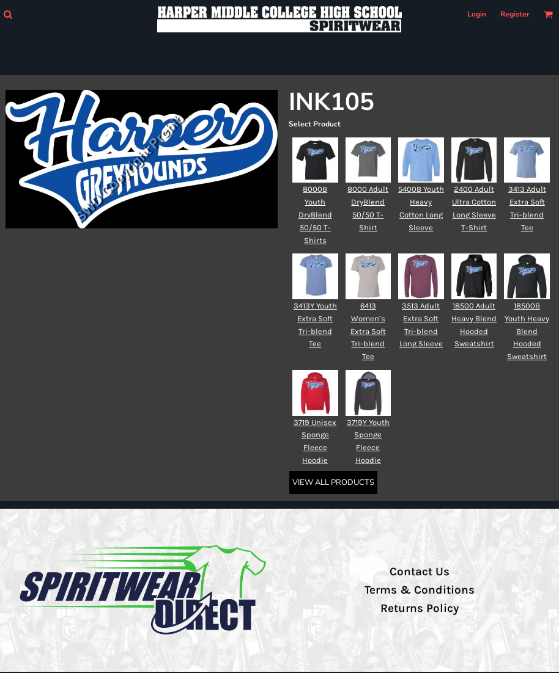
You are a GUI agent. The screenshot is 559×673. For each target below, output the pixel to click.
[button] (7, 14)
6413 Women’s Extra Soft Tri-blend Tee (368, 331)
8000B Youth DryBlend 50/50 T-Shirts (315, 214)
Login (476, 14)
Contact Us (420, 571)
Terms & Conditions (420, 590)
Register (515, 14)
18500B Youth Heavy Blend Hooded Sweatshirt (527, 331)
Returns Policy (419, 608)
